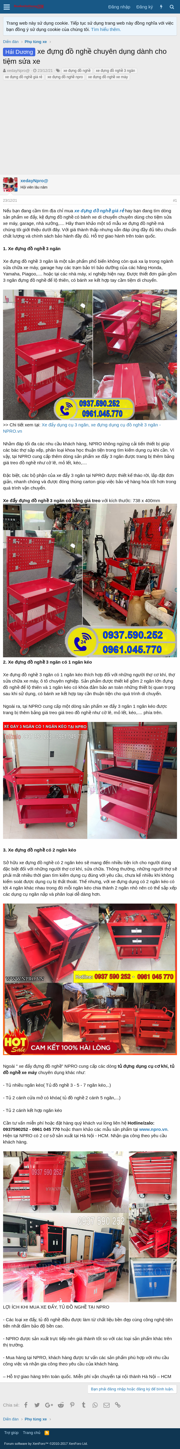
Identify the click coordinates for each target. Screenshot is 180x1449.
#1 (175, 200)
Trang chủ (31, 1432)
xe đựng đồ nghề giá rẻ (23, 77)
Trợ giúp (11, 1432)
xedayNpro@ (18, 70)
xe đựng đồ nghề (77, 71)
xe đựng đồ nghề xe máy (108, 77)
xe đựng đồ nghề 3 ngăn (115, 71)
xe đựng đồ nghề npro (65, 77)
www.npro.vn (153, 1129)
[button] (6, 7)
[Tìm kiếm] (171, 6)
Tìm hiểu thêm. (106, 29)
